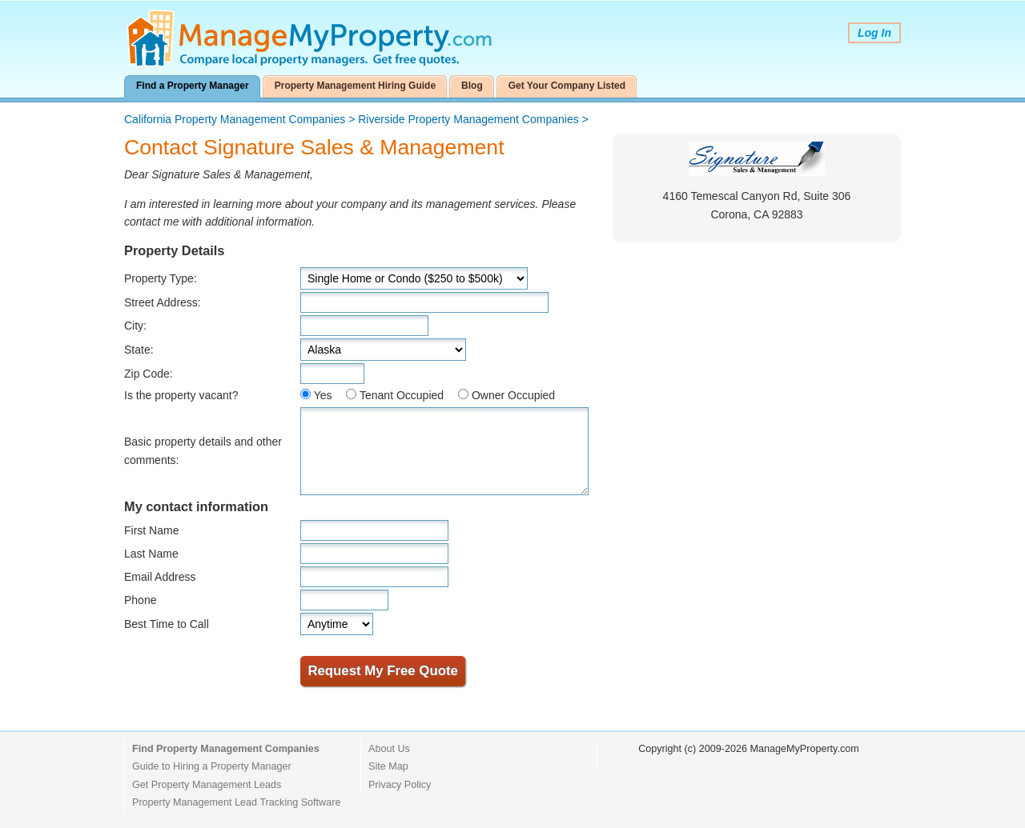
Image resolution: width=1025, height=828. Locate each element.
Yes (323, 395)
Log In (874, 32)
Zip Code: (148, 373)
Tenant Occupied (402, 395)
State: (139, 349)
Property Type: (160, 278)
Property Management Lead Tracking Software (236, 802)
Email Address (159, 576)
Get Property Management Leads (206, 784)
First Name (151, 530)
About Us (389, 748)
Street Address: (162, 302)
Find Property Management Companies (226, 748)
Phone (140, 600)
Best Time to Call (166, 624)
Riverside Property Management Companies (468, 119)
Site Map (388, 766)
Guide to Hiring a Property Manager (211, 766)
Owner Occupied (513, 395)
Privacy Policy (399, 784)
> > (356, 119)
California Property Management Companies (234, 119)
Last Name (151, 553)
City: (135, 325)
